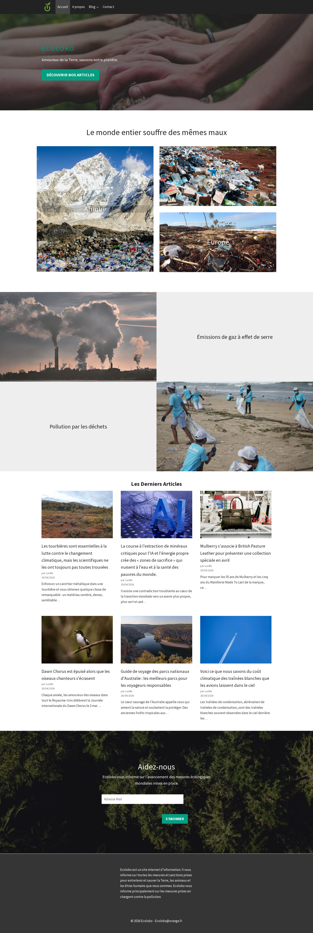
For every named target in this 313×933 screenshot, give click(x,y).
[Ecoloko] (47, 7)
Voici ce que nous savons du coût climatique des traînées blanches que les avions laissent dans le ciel (234, 678)
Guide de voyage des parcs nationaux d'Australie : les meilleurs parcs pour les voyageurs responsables (155, 678)
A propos (78, 7)
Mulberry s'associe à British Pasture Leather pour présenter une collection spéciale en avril (235, 553)
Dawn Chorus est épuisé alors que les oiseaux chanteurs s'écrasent (76, 674)
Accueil (62, 7)
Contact (108, 7)
